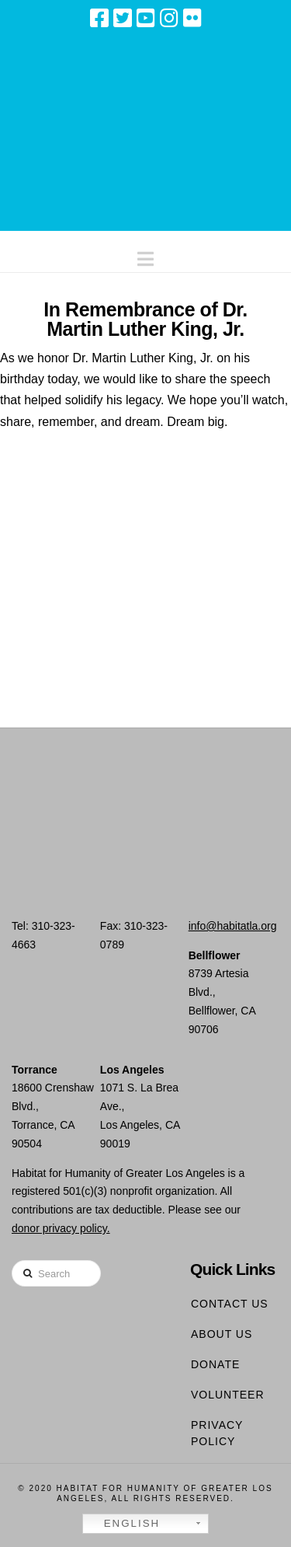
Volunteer (228, 1394)
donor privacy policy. (61, 1228)
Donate (215, 1364)
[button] (145, 255)
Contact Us (229, 1303)
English (123, 1523)
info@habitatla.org (233, 926)
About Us (221, 1334)
